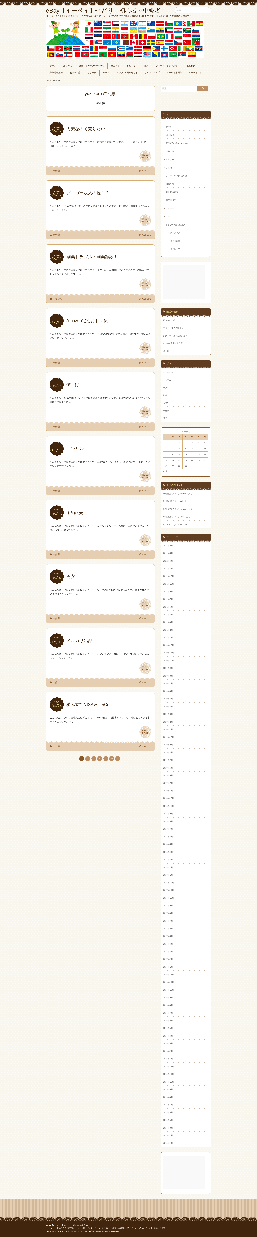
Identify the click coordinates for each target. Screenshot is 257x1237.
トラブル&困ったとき (127, 72)
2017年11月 (168, 890)
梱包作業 (191, 66)
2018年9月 (168, 813)
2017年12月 (168, 883)
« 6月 (165, 471)
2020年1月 (168, 729)
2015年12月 (168, 1066)
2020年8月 (168, 676)
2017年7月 (168, 921)
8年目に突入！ (170, 494)
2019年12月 (168, 737)
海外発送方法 (56, 72)
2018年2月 (168, 867)
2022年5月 (168, 553)
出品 (55, 682)
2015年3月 (168, 1128)
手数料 (145, 66)
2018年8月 (168, 821)
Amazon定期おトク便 (173, 343)
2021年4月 (168, 614)
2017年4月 (168, 944)
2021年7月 (168, 599)
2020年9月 (168, 668)
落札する (131, 66)
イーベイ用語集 (174, 72)
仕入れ (166, 387)
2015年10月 (168, 1082)
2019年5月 (168, 775)
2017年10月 (168, 898)
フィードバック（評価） (168, 66)
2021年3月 (168, 622)
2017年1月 (168, 967)
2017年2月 (168, 959)
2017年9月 (168, 905)
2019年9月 (168, 745)
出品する (115, 66)
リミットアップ (152, 72)
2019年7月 (168, 760)
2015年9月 (168, 1089)
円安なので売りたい (172, 320)
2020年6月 (168, 691)
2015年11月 (168, 1074)
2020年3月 (168, 714)
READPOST (145, 156)
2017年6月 (168, 928)
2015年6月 (168, 1112)
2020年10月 (168, 660)
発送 (165, 418)
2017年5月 (168, 936)
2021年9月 (168, 591)
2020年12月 (168, 645)
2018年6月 (168, 837)
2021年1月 (168, 637)
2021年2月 (168, 630)
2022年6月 (168, 545)
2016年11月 (168, 982)
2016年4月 (168, 1036)
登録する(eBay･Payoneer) (91, 66)
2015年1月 (168, 1143)
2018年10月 (168, 806)
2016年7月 (168, 1013)
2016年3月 (168, 1043)
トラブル (57, 298)
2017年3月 (168, 951)
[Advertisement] (185, 282)
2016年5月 (168, 1028)
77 (112, 759)
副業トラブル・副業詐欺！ (175, 336)
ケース (106, 72)
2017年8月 (168, 913)
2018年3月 (168, 859)
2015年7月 (168, 1105)
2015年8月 (168, 1097)
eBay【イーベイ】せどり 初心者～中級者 (67, 1225)
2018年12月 (168, 798)
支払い (166, 403)
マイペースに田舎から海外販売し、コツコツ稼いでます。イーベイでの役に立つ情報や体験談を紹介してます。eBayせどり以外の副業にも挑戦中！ (107, 1228)
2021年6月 (168, 607)
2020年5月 (168, 699)
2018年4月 (168, 852)
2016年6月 (168, 1020)
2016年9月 (168, 997)
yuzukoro (146, 170)
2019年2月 (168, 783)
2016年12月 (168, 974)
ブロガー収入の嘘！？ (173, 328)
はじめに (67, 66)
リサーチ (91, 72)
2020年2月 (168, 722)
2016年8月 (168, 1005)
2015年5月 (168, 1120)
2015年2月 (168, 1135)
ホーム (53, 66)
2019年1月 (168, 791)
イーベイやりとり (171, 372)
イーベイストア (196, 72)
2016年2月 (168, 1051)
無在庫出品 (75, 72)
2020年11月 (168, 653)
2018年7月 (168, 829)
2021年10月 (168, 584)
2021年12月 (168, 576)
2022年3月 (168, 568)
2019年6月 (168, 768)
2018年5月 (168, 844)
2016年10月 (168, 990)
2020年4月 (168, 706)
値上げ (166, 351)
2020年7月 (168, 683)
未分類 (56, 170)
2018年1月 (168, 875)
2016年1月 (168, 1059)
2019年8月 (168, 752)
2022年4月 (168, 561)
